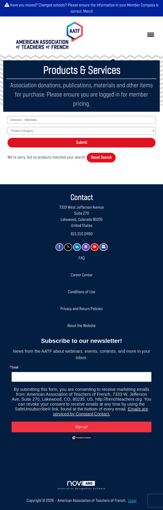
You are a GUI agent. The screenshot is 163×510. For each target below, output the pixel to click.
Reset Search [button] (101, 157)
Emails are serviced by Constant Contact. (100, 411)
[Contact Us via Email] (103, 247)
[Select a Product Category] (81, 131)
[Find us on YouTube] (95, 247)
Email (15, 367)
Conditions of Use (81, 292)
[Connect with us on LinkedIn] (77, 247)
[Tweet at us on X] (68, 247)
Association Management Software (81, 485)
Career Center (82, 275)
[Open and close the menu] (125, 35)
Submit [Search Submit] (81, 142)
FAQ (82, 258)
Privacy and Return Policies (81, 309)
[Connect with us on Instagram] (86, 247)
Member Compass (141, 5)
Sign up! (81, 427)
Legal (132, 500)
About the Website (81, 326)
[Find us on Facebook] (59, 247)
